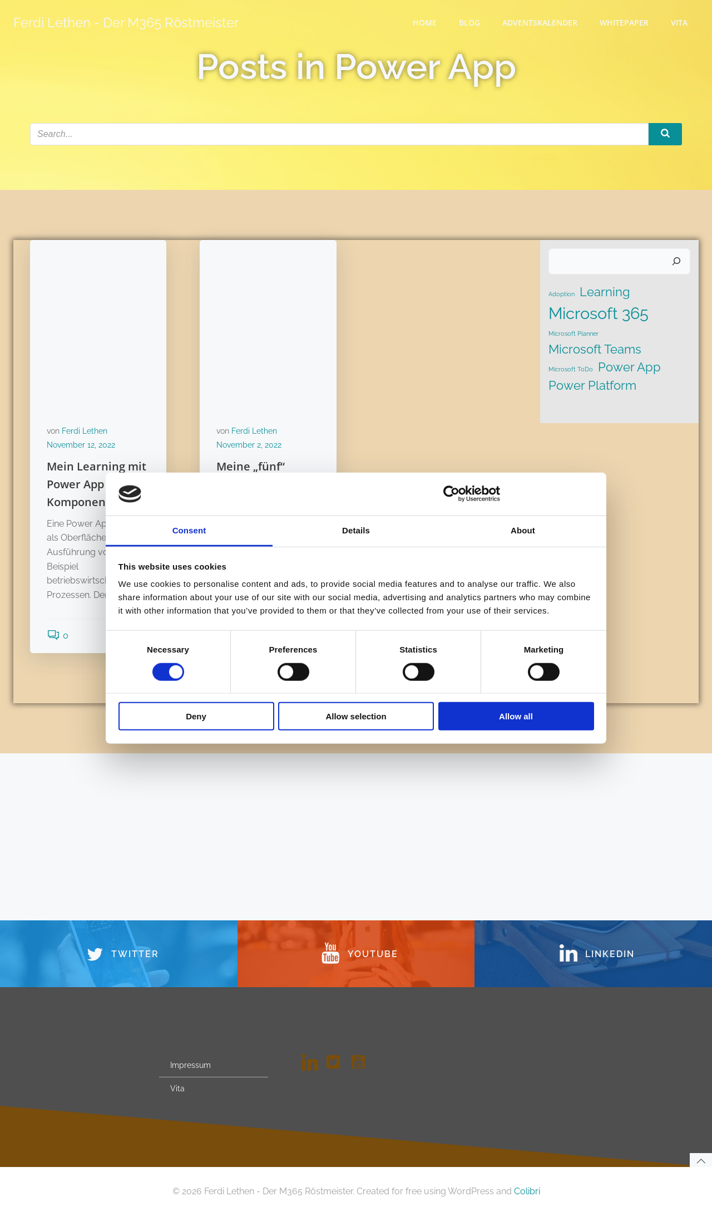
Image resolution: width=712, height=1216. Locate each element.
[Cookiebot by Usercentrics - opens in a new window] (451, 494)
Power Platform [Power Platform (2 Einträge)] (592, 385)
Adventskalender (539, 22)
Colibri (527, 1191)
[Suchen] (676, 261)
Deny (196, 716)
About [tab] (523, 530)
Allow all (516, 716)
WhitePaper (624, 22)
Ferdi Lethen (84, 430)
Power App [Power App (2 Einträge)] (629, 367)
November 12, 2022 (81, 444)
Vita (679, 22)
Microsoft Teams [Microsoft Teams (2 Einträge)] (594, 349)
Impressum (190, 1065)
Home (425, 22)
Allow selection (355, 716)
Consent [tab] (189, 530)
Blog (469, 22)
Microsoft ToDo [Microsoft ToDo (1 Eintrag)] (570, 369)
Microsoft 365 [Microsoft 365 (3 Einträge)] (598, 313)
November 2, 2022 (248, 444)
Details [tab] (356, 530)
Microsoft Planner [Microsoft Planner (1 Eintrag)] (573, 333)
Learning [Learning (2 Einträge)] (605, 292)
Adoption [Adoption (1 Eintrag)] (561, 294)
